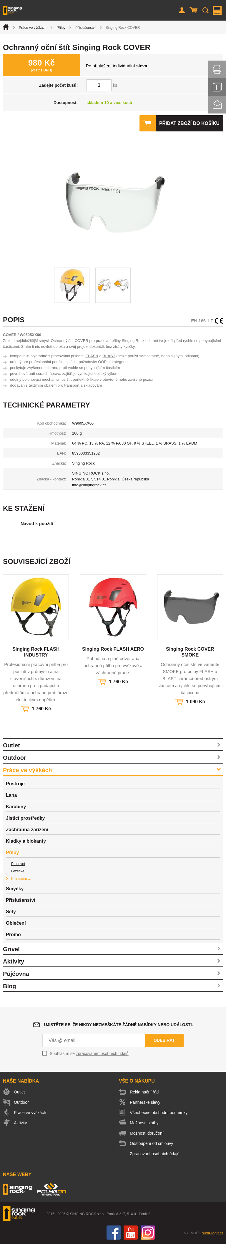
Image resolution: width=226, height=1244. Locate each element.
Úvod (6, 27)
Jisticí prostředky (25, 818)
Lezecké (17, 871)
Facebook (114, 1232)
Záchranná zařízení (27, 829)
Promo (13, 934)
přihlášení (102, 65)
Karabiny (16, 806)
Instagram (148, 1232)
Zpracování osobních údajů (155, 1153)
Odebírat (164, 1040)
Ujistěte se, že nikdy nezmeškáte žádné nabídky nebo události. (118, 1024)
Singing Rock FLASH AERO (113, 649)
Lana (11, 795)
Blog (9, 986)
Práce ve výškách (32, 28)
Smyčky (15, 888)
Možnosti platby (144, 1123)
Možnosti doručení (147, 1133)
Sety (11, 911)
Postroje (15, 783)
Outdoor (14, 757)
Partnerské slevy (145, 1102)
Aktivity (13, 961)
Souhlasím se (89, 1053)
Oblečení (16, 923)
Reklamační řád (144, 1092)
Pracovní (18, 864)
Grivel (11, 949)
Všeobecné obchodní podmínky (159, 1112)
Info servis (217, 87)
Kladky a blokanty (26, 841)
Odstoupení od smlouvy (151, 1143)
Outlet (11, 745)
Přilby (60, 28)
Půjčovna (16, 974)
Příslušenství (85, 28)
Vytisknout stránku (217, 69)
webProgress (212, 1233)
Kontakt (217, 104)
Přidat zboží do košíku (189, 123)
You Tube (131, 1232)
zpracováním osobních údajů (102, 1053)
